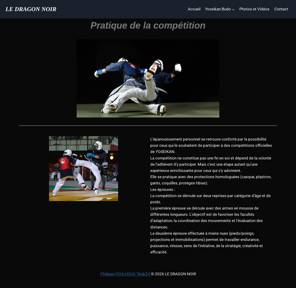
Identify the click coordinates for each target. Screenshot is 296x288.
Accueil (194, 9)
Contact (281, 9)
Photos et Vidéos (254, 9)
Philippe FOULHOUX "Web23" (125, 274)
